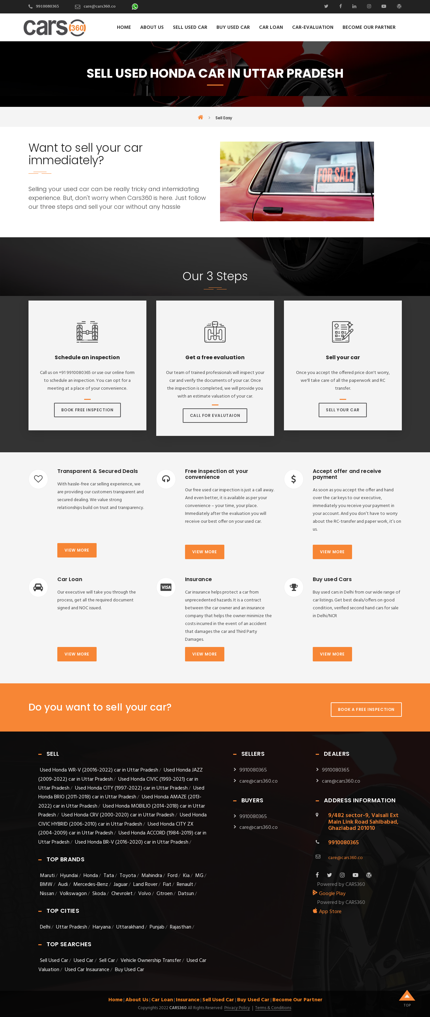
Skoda (99, 894)
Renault (185, 884)
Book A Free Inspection (366, 709)
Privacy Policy (237, 1008)
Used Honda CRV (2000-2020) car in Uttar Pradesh (118, 815)
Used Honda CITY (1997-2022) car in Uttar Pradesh (131, 788)
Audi (63, 884)
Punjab (157, 927)
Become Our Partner (369, 27)
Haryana (102, 927)
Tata (108, 875)
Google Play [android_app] (329, 894)
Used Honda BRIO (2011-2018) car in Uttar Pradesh (121, 792)
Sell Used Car (190, 27)
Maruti (47, 875)
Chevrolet (122, 894)
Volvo (144, 894)
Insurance (187, 1000)
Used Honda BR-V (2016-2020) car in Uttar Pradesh (131, 842)
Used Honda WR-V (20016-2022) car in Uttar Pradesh (99, 770)
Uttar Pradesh (71, 927)
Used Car (84, 960)
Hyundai (69, 875)
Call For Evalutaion (215, 415)
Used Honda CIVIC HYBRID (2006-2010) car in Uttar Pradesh (122, 819)
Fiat (167, 884)
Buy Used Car (233, 27)
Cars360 (177, 1008)
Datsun (186, 894)
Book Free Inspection (87, 410)
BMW (46, 884)
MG (199, 875)
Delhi (45, 927)
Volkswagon (73, 894)
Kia (186, 875)
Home (124, 27)
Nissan (47, 894)
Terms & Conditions (273, 1008)
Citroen (165, 894)
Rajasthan (180, 927)
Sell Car (107, 960)
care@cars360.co (100, 6)
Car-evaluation (312, 27)
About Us (152, 27)
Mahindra (151, 875)
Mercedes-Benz (90, 884)
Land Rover (145, 884)
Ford (173, 875)
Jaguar (121, 884)
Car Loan (271, 27)
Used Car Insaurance (87, 970)
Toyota (128, 875)
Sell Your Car (343, 410)
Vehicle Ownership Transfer (151, 960)
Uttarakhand (130, 927)
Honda (91, 875)
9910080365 (47, 6)
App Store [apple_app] (327, 912)
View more (77, 550)
